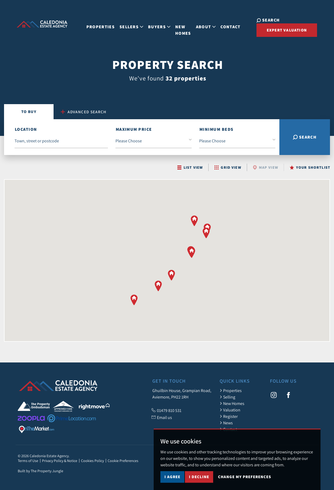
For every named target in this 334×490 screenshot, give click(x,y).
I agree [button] (172, 481)
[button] (134, 299)
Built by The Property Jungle (40, 470)
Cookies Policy (92, 460)
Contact (225, 22)
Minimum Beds (216, 129)
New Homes (178, 25)
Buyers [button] (154, 22)
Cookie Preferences (123, 460)
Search (305, 137)
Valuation (230, 410)
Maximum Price (134, 129)
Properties (95, 22)
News (226, 422)
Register (229, 416)
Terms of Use (28, 460)
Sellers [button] (126, 22)
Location (26, 129)
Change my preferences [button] (244, 481)
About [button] (200, 22)
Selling (227, 397)
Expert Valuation (276, 28)
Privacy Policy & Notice (59, 460)
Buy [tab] (28, 111)
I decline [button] (199, 481)
